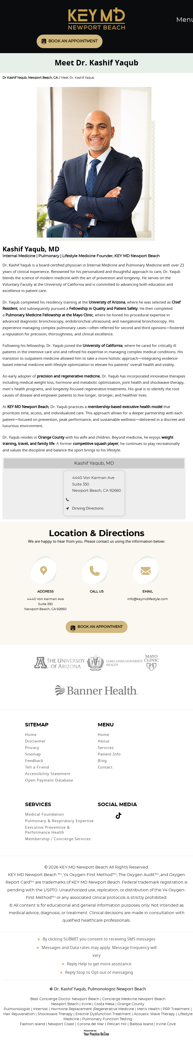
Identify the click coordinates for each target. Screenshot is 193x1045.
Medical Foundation (44, 814)
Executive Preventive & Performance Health (47, 830)
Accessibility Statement (47, 774)
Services (106, 747)
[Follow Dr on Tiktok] (118, 816)
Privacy (32, 747)
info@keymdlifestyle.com (147, 599)
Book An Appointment (100, 627)
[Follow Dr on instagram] (111, 813)
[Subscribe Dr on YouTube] (107, 813)
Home (31, 734)
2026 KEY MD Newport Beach (78, 867)
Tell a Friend (37, 767)
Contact (105, 767)
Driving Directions (88, 508)
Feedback (34, 761)
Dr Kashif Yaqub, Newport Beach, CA (30, 77)
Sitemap (33, 754)
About (104, 741)
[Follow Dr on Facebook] (100, 813)
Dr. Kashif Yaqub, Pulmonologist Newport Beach (100, 989)
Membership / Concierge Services (58, 839)
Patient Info (109, 754)
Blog (102, 761)
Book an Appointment (73, 41)
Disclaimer (35, 741)
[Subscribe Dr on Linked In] (126, 813)
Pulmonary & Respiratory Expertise (59, 821)
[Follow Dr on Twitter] (104, 813)
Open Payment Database (49, 780)
